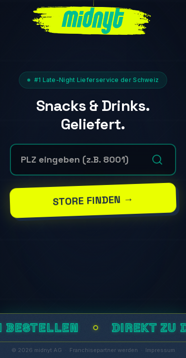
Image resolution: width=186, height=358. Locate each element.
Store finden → (93, 200)
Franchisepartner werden (103, 350)
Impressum (160, 350)
